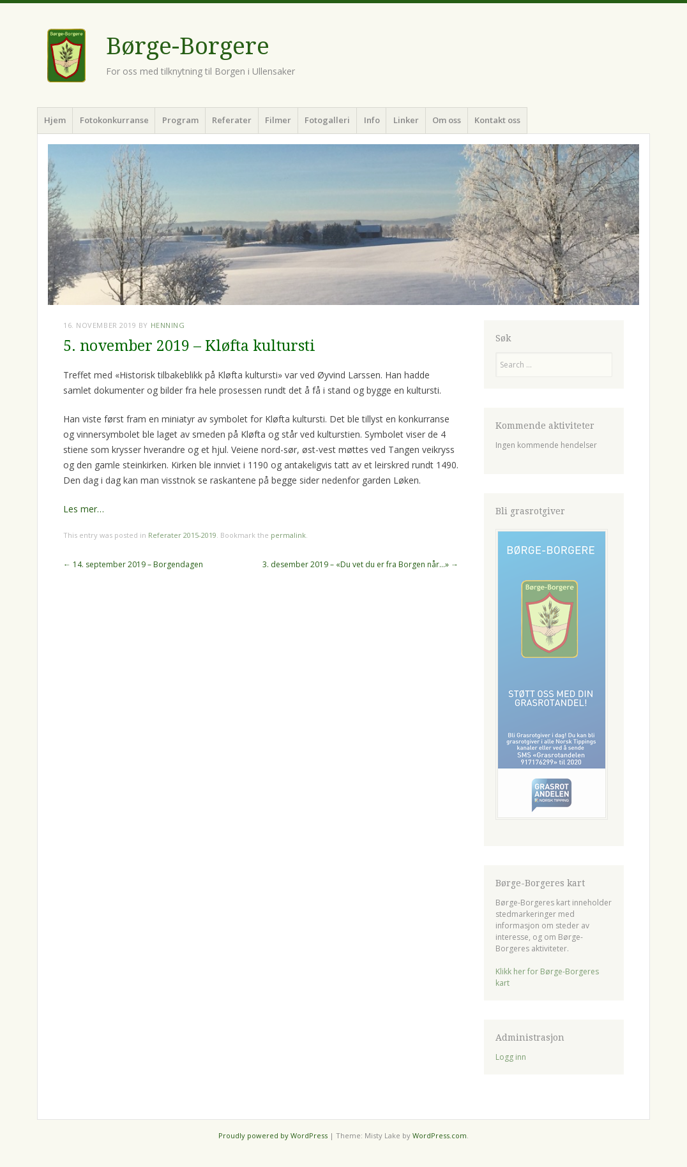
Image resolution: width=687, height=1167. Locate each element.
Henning (168, 325)
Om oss (446, 120)
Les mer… (83, 509)
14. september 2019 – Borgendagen (133, 564)
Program (180, 120)
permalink (288, 535)
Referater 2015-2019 (182, 535)
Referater (232, 120)
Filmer (278, 120)
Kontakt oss (497, 120)
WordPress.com (439, 1135)
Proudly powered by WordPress (273, 1135)
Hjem (55, 120)
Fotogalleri (327, 120)
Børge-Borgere (187, 46)
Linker (406, 120)
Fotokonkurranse (114, 120)
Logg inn (510, 1057)
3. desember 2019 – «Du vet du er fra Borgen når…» (360, 564)
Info (372, 120)
